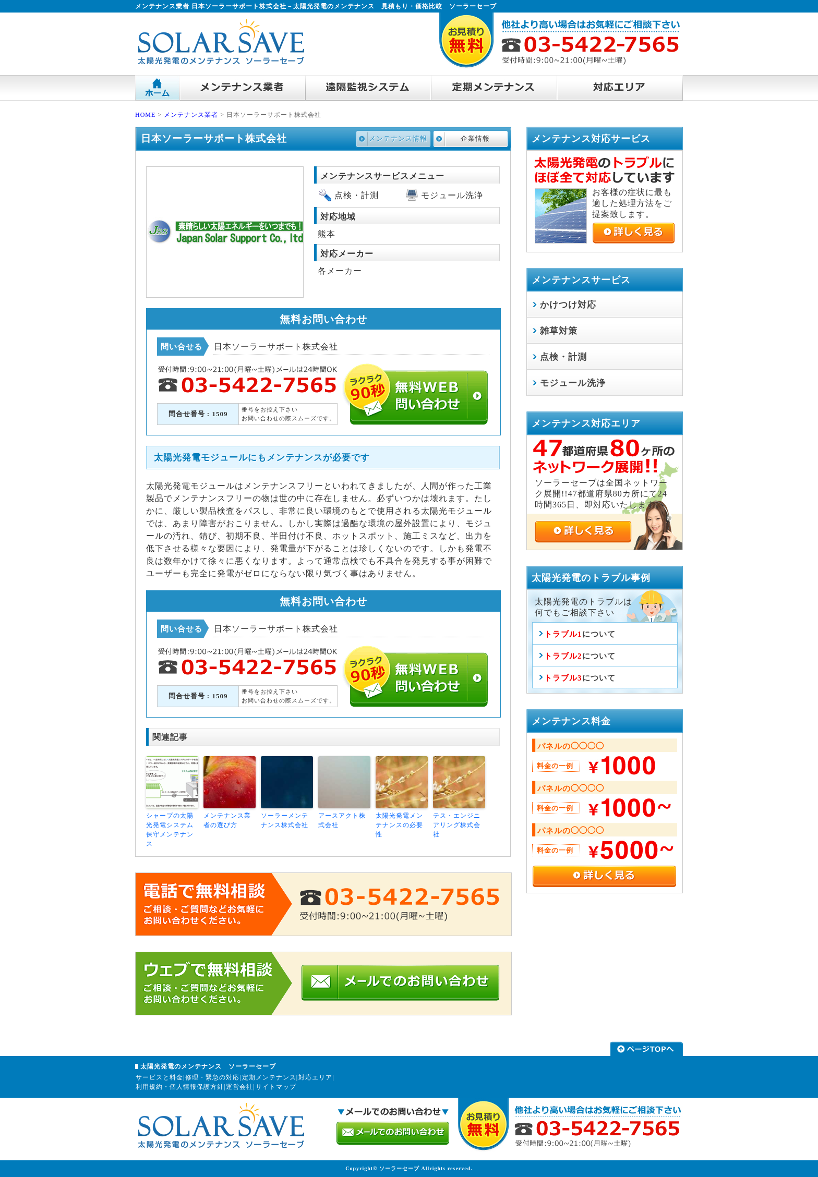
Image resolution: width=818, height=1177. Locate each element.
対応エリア (315, 1077)
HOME (145, 114)
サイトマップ (276, 1086)
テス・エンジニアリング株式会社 (456, 825)
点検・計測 (563, 357)
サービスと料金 (159, 1077)
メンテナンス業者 (191, 114)
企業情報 (475, 138)
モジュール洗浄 (573, 383)
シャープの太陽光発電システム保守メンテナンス (170, 829)
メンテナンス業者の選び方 (227, 820)
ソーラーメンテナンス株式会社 (284, 820)
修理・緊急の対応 (212, 1077)
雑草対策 (559, 331)
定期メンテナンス (269, 1077)
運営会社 (239, 1086)
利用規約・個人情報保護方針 (180, 1086)
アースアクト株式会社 (342, 820)
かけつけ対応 (568, 305)
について (580, 634)
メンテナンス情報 (398, 138)
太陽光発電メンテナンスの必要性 (399, 825)
